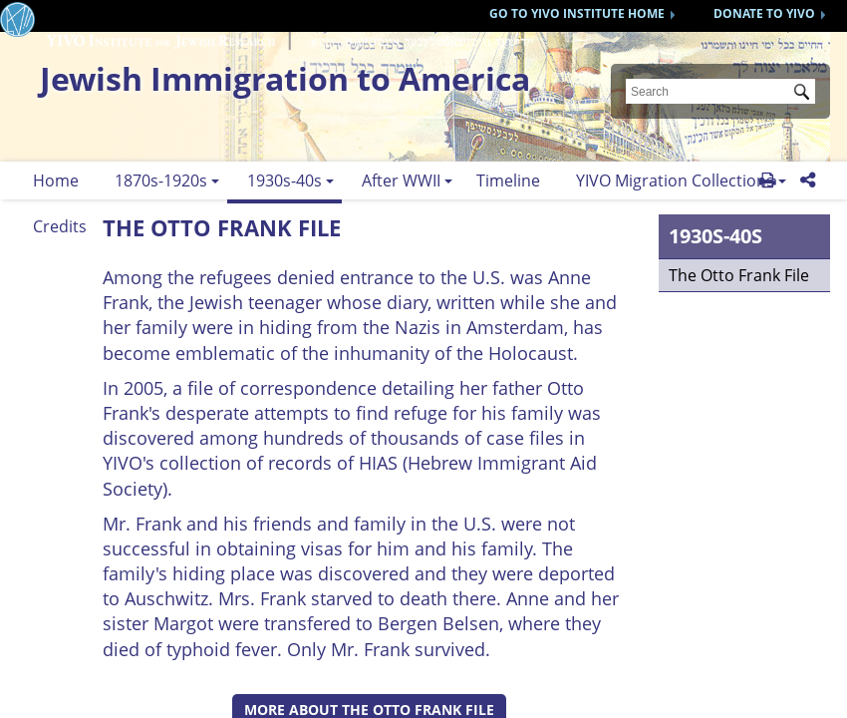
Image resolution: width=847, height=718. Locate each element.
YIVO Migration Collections (675, 180)
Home (56, 180)
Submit (805, 94)
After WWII (401, 180)
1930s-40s (284, 180)
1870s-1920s (161, 180)
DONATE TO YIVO (764, 13)
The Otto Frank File (739, 275)
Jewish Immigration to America (285, 78)
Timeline (508, 180)
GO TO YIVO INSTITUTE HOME (577, 13)
